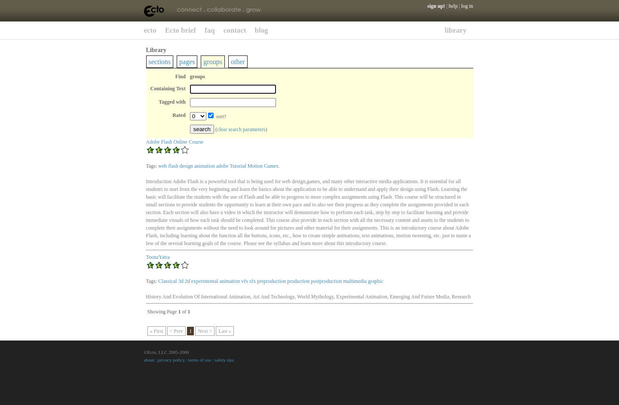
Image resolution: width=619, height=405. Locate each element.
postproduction (326, 281)
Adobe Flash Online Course (175, 142)
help (453, 6)
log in (467, 6)
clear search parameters (241, 129)
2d (187, 281)
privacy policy (171, 359)
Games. (271, 166)
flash (173, 166)
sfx (252, 281)
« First (156, 331)
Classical (167, 281)
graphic (375, 281)
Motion (255, 166)
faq (210, 30)
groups (212, 61)
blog (261, 30)
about (149, 359)
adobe (222, 166)
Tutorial (238, 166)
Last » (224, 331)
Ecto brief (180, 30)
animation (204, 166)
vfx (244, 281)
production (298, 281)
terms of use (199, 359)
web (162, 166)
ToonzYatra (158, 257)
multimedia (355, 281)
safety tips (224, 359)
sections (160, 61)
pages (187, 61)
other (238, 61)
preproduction (271, 281)
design (186, 166)
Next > (205, 331)
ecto (150, 30)
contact (235, 30)
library (456, 30)
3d (181, 281)
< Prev (177, 331)
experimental (204, 281)
